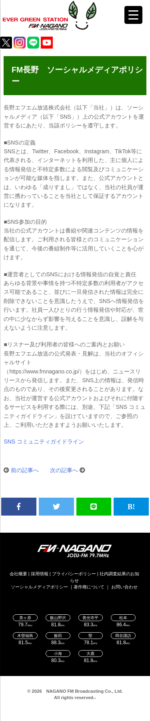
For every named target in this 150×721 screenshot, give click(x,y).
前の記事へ (25, 470)
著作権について (89, 586)
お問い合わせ (124, 586)
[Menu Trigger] (133, 15)
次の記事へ (64, 470)
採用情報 (39, 573)
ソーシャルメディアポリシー (39, 586)
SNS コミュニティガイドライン (44, 441)
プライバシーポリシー (74, 573)
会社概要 (18, 573)
